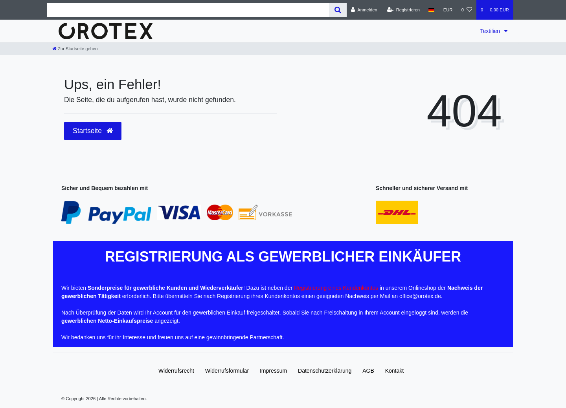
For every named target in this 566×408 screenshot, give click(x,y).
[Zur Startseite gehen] (75, 48)
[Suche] (338, 10)
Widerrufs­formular (227, 371)
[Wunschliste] (466, 10)
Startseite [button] (93, 131)
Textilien (491, 31)
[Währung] (448, 10)
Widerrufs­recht (176, 371)
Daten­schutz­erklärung (324, 371)
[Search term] (188, 10)
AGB (368, 371)
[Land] (431, 10)
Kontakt (394, 371)
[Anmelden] (364, 10)
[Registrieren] (403, 10)
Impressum (273, 371)
